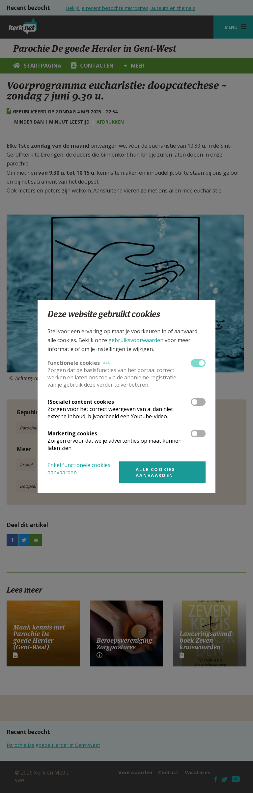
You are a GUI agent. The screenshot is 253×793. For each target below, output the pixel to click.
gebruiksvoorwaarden (135, 340)
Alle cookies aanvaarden (156, 472)
